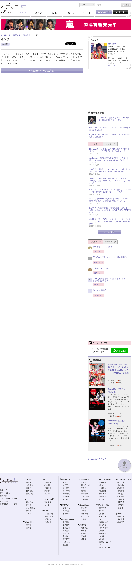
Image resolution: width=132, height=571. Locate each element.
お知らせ (3, 490)
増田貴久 (47, 519)
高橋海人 (102, 539)
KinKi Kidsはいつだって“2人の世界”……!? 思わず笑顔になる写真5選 (109, 129)
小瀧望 (101, 499)
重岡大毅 (102, 482)
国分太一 (29, 488)
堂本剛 (28, 528)
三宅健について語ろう (99, 269)
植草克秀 (120, 522)
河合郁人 (84, 534)
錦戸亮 (65, 485)
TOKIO (28, 479)
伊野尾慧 (66, 539)
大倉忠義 (66, 494)
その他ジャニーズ (123, 479)
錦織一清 (120, 516)
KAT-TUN (65, 505)
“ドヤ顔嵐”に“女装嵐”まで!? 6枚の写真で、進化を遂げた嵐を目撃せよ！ (114, 119)
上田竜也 (66, 511)
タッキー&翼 (48, 499)
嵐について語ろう (97, 291)
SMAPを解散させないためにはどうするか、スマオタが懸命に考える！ (109, 280)
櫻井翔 (47, 494)
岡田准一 (29, 516)
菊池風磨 (84, 514)
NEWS (46, 511)
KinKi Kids (29, 522)
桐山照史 (102, 485)
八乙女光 (66, 542)
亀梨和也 (66, 508)
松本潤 (47, 485)
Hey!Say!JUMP (68, 519)
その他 (120, 508)
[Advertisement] (109, 91)
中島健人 (84, 511)
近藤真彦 (120, 499)
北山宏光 (84, 482)
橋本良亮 (84, 528)
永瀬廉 (101, 536)
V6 (26, 499)
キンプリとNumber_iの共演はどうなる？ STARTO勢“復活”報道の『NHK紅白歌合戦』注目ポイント (109, 200)
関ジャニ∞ (65, 479)
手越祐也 (47, 522)
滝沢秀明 (47, 502)
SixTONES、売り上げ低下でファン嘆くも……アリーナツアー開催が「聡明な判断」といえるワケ (110, 191)
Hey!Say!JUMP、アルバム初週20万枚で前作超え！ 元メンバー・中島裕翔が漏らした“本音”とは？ (110, 150)
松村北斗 (102, 516)
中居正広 (120, 482)
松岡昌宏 (29, 491)
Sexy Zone (84, 505)
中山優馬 (120, 497)
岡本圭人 (66, 531)
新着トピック (110, 242)
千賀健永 (84, 494)
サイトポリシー (6, 501)
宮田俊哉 (84, 499)
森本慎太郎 (103, 522)
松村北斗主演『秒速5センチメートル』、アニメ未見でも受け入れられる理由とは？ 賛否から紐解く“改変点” (109, 221)
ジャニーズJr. (103, 505)
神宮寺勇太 (103, 528)
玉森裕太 (84, 488)
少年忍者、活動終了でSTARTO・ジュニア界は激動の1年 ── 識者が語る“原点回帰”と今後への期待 (110, 170)
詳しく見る (113, 65)
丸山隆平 (5, 44)
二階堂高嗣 (85, 497)
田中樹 (101, 511)
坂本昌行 (29, 502)
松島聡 (83, 519)
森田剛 (28, 511)
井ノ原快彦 (30, 508)
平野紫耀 (102, 533)
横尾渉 (83, 491)
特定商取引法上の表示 (8, 504)
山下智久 (120, 505)
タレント (86, 13)
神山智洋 (102, 491)
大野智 (47, 491)
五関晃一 (84, 536)
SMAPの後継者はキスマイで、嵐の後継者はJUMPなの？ (108, 258)
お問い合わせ (5, 493)
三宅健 (28, 514)
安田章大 (66, 491)
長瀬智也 (29, 494)
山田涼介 (66, 522)
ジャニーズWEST (105, 479)
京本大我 (102, 508)
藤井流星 (102, 494)
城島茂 (28, 482)
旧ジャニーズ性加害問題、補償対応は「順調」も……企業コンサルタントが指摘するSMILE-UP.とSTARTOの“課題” (110, 210)
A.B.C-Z (82, 525)
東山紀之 (120, 519)
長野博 (28, 505)
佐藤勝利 (84, 508)
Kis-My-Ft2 (84, 479)
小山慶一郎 (48, 514)
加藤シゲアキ (49, 517)
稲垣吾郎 (120, 488)
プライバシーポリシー (8, 499)
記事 (54, 13)
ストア (38, 13)
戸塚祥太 (84, 531)
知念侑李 (66, 525)
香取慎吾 (120, 494)
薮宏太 (65, 545)
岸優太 (101, 531)
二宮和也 (47, 488)
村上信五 (66, 497)
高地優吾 (102, 514)
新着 (95, 144)
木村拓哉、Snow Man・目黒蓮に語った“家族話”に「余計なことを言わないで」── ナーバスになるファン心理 (110, 180)
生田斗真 (120, 502)
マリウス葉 (85, 516)
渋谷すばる (67, 482)
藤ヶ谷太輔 (85, 485)
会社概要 (3, 496)
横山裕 (65, 499)
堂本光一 (29, 525)
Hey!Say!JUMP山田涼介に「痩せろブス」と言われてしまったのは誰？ (110, 136)
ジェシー (102, 519)
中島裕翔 (66, 528)
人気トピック (95, 242)
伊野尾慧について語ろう (100, 247)
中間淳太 (102, 488)
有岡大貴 (66, 534)
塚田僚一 (84, 539)
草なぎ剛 (120, 491)
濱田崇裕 (102, 497)
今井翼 (47, 505)
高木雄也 (66, 536)
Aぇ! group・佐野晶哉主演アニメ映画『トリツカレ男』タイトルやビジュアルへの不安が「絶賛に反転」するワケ (110, 160)
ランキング (110, 144)
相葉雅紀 (47, 482)
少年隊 (119, 513)
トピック (70, 13)
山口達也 (29, 485)
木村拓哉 (120, 485)
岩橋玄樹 (102, 525)
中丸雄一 (66, 514)
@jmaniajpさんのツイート (99, 459)
